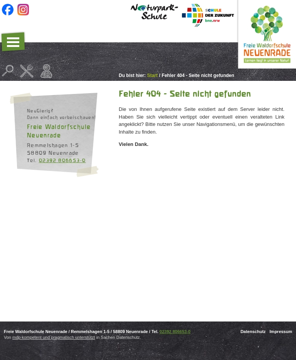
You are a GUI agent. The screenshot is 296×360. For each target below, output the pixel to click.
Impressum (280, 331)
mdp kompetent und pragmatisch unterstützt (53, 337)
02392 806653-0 (62, 160)
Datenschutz (253, 331)
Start (152, 75)
